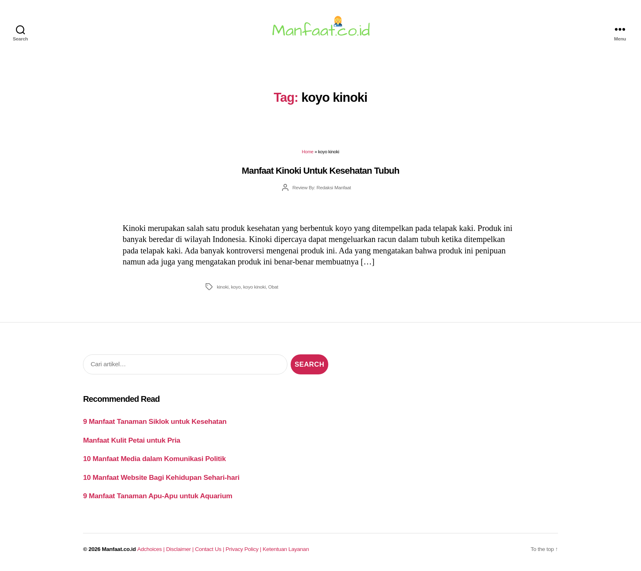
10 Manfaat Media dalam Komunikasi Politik (154, 459)
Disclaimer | (180, 549)
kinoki (223, 286)
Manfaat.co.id (119, 549)
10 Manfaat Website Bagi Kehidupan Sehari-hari (161, 477)
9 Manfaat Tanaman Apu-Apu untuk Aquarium (157, 496)
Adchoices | (151, 549)
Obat (273, 286)
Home (307, 151)
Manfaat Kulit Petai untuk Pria (131, 440)
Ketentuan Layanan (286, 549)
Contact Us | (210, 549)
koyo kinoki (254, 286)
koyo (236, 286)
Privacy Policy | (244, 549)
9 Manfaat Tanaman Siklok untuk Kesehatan (154, 421)
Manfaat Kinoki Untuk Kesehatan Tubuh (320, 171)
